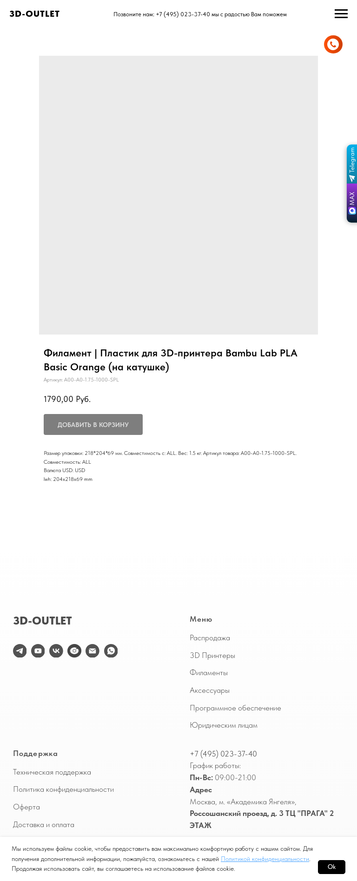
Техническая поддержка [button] (52, 771)
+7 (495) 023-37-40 (223, 753)
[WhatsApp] (111, 651)
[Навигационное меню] (341, 14)
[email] (92, 651)
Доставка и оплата (43, 824)
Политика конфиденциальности (63, 789)
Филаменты (209, 672)
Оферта (26, 806)
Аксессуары (210, 690)
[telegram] (20, 651)
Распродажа (210, 637)
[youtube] (38, 651)
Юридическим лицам (224, 725)
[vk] (56, 651)
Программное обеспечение (235, 707)
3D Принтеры (212, 655)
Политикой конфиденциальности (265, 858)
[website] (74, 651)
